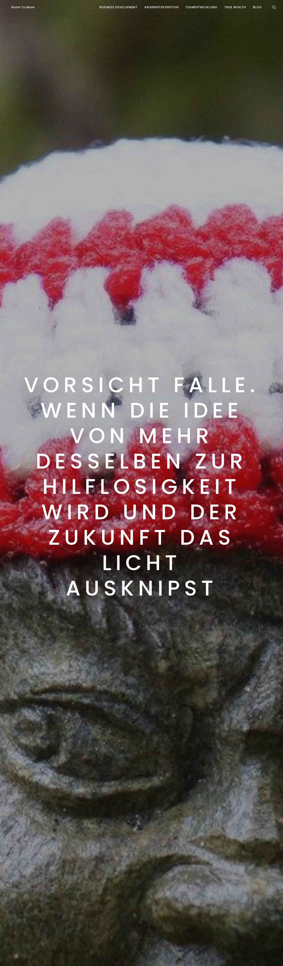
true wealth (235, 7)
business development (119, 7)
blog (257, 7)
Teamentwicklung (201, 7)
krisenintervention (162, 7)
